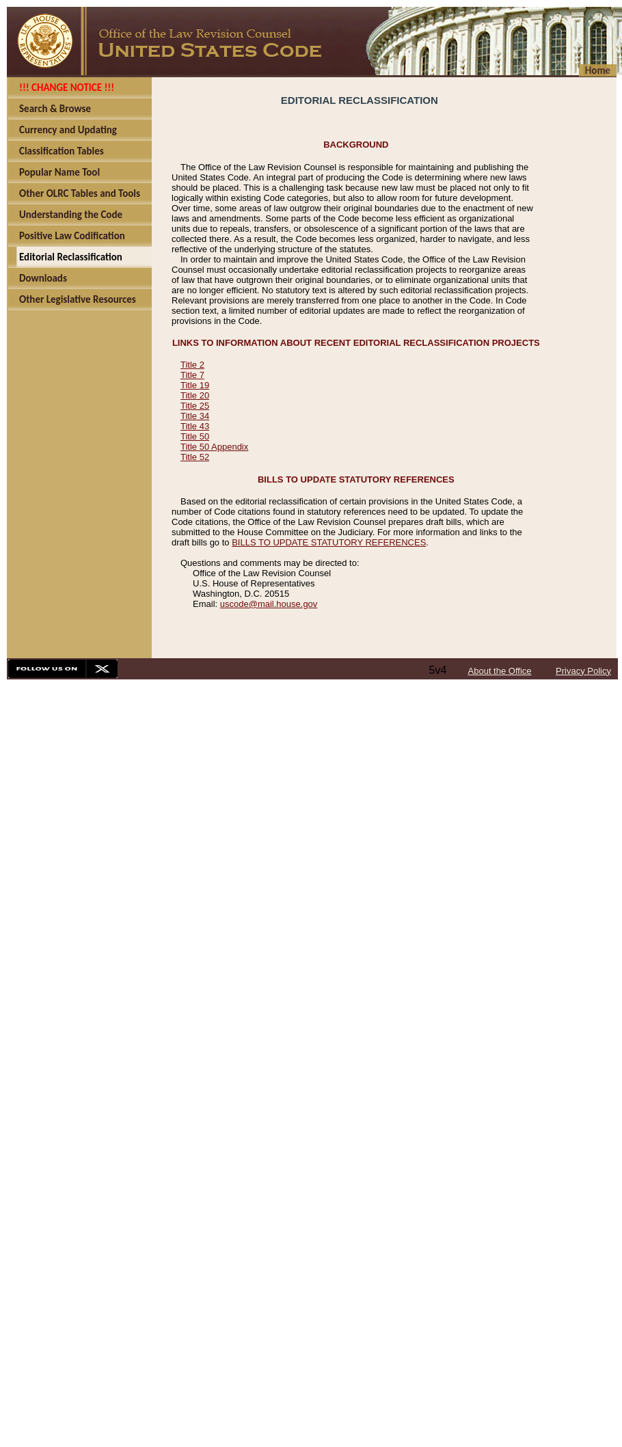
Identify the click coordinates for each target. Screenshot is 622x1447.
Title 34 (194, 416)
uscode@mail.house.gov (269, 604)
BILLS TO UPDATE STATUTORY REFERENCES (329, 542)
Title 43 (194, 426)
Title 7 (192, 375)
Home (597, 70)
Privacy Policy (583, 671)
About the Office (500, 671)
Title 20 (194, 395)
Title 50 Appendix (214, 447)
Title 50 (194, 436)
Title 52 (194, 457)
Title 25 (194, 406)
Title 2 (192, 365)
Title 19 (194, 385)
